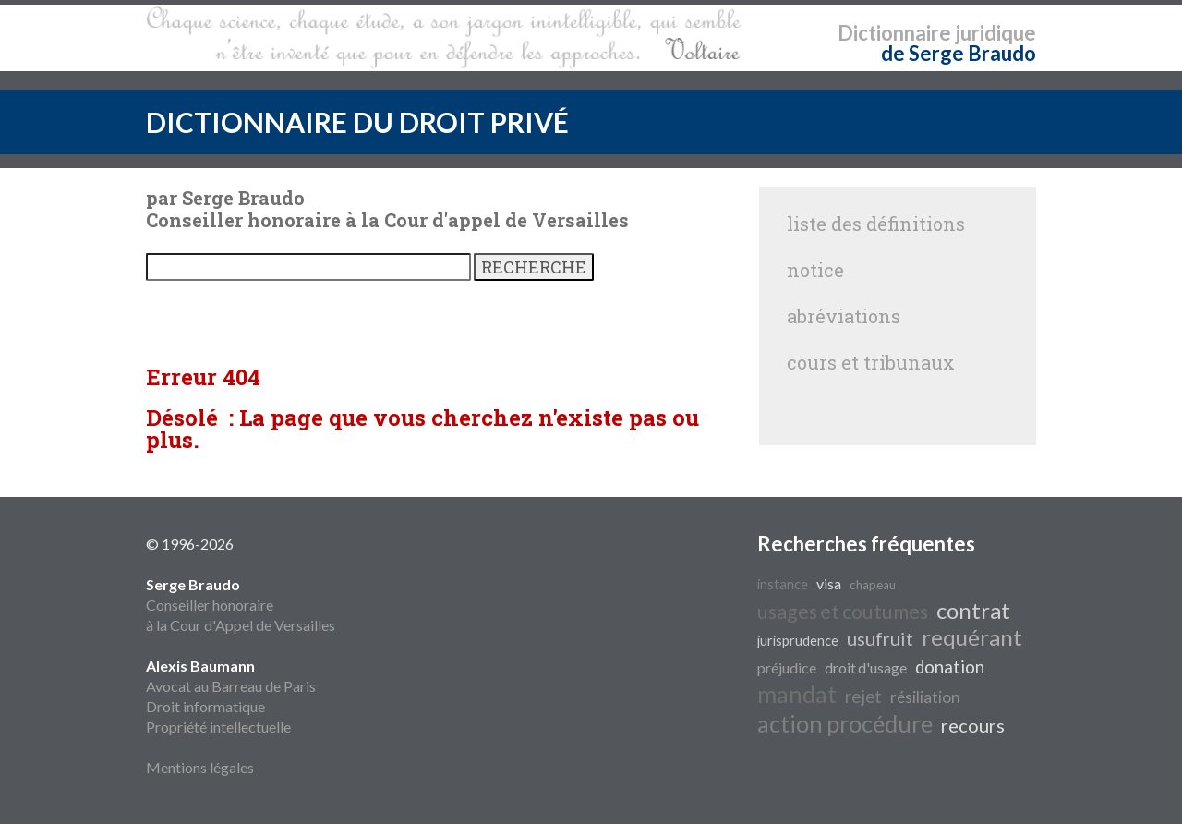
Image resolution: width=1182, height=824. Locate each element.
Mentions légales (200, 767)
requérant (972, 637)
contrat (973, 610)
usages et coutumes (842, 612)
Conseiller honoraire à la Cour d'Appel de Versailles (240, 605)
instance (782, 584)
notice (815, 270)
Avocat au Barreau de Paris (231, 686)
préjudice (786, 667)
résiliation (925, 697)
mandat (797, 694)
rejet (863, 696)
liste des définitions (876, 224)
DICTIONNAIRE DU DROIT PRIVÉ (357, 122)
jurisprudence (797, 640)
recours (973, 725)
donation (949, 667)
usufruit (880, 638)
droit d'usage (866, 667)
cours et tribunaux (871, 362)
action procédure (845, 723)
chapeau (873, 584)
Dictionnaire (894, 32)
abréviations (843, 316)
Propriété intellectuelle (218, 726)
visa (828, 583)
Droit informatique (205, 706)
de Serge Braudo (958, 53)
